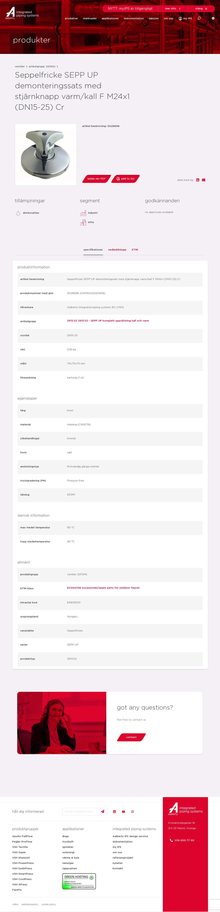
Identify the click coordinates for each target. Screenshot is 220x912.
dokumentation (134, 18)
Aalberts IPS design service (130, 836)
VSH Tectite (20, 847)
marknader (90, 18)
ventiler (20, 66)
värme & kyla (70, 858)
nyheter (118, 863)
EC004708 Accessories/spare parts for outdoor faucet (103, 588)
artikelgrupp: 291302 (42, 66)
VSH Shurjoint (21, 858)
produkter (71, 18)
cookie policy (48, 904)
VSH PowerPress (23, 863)
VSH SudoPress (22, 868)
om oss (168, 18)
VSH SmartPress (22, 874)
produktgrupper (25, 829)
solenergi (68, 852)
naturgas (68, 863)
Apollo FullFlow (22, 836)
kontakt (118, 868)
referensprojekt (123, 858)
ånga (65, 836)
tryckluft (68, 841)
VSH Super (19, 852)
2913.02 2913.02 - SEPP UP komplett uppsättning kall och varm (108, 321)
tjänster (154, 18)
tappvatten (69, 868)
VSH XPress (19, 884)
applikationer (110, 18)
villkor (15, 904)
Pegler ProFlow (22, 841)
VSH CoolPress (22, 879)
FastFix (17, 890)
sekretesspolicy (29, 904)
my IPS (117, 847)
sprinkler (67, 847)
